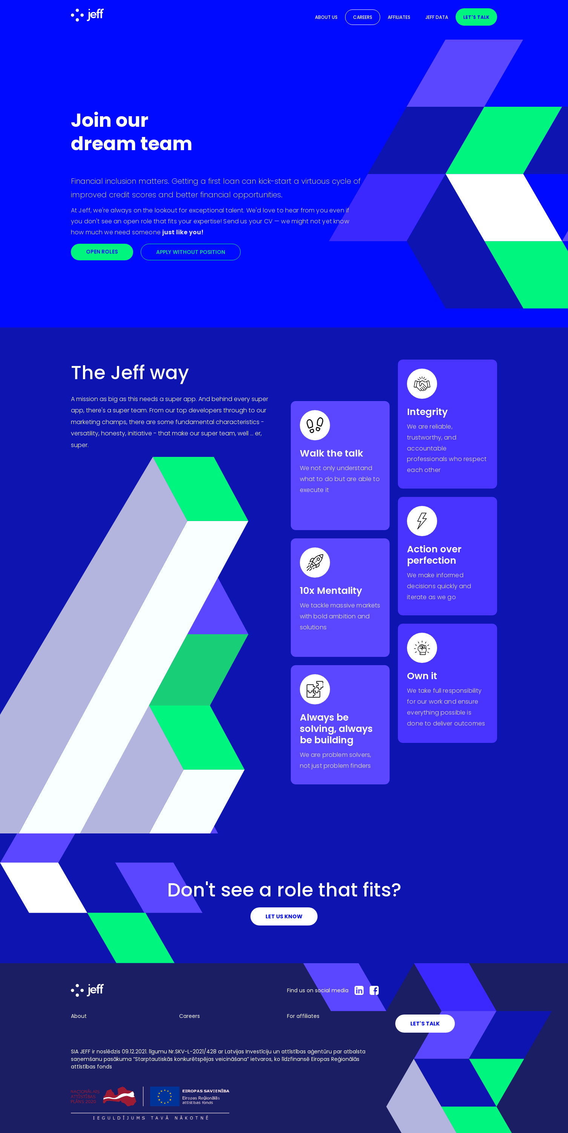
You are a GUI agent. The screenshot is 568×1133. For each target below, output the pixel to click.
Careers (362, 17)
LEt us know (284, 916)
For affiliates (303, 1016)
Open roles (102, 251)
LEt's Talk (425, 1023)
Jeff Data (436, 17)
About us (326, 17)
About (79, 1016)
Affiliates (399, 17)
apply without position (190, 252)
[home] (87, 15)
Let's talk (476, 17)
